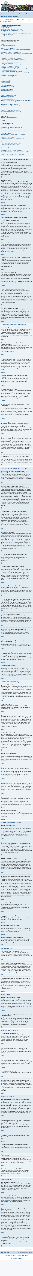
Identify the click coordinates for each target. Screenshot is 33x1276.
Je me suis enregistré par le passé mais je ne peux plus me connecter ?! (16, 33)
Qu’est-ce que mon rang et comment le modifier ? (11, 52)
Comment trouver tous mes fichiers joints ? (10, 144)
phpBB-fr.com (18, 1257)
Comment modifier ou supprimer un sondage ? (10, 66)
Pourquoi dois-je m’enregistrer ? (7, 26)
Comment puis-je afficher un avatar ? (8, 51)
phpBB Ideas (7, 1200)
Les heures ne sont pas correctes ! (8, 45)
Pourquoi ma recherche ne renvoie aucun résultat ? (11, 126)
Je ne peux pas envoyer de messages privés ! (10, 110)
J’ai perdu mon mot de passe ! (7, 34)
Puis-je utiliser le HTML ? (6, 82)
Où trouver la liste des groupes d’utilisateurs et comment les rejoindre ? (16, 100)
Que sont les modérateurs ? (7, 97)
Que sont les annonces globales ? (8, 86)
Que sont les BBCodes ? (6, 81)
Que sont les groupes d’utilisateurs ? (8, 99)
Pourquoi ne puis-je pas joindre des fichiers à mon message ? (14, 68)
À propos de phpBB (5, 1189)
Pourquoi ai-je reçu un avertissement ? (9, 70)
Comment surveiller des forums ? (8, 137)
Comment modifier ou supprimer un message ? (10, 60)
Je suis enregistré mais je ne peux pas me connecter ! (12, 30)
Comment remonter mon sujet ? (7, 76)
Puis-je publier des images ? (7, 85)
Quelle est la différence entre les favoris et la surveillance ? (13, 134)
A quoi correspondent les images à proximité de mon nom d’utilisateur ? (16, 49)
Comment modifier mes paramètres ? (8, 41)
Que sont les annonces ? (6, 87)
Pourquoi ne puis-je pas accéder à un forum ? (10, 67)
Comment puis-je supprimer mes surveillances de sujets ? (13, 138)
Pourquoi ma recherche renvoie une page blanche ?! (12, 127)
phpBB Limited (6, 1185)
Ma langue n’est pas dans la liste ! (8, 48)
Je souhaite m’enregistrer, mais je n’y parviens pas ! (12, 29)
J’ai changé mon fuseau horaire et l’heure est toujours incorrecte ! (14, 46)
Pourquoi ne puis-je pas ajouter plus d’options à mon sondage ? (14, 64)
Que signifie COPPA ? (5, 27)
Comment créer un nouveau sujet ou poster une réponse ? (13, 59)
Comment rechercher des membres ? (8, 128)
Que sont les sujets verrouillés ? (7, 90)
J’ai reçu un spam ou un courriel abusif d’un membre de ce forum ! (15, 113)
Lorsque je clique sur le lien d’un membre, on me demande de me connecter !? (16, 54)
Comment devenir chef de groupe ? (8, 101)
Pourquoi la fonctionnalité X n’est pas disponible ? (11, 150)
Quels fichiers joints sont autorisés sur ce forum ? (11, 143)
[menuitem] (2, 14)
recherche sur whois (24, 1213)
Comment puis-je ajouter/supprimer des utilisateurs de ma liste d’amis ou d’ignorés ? (16, 119)
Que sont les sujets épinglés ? (7, 89)
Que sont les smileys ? (5, 83)
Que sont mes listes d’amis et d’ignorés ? (9, 117)
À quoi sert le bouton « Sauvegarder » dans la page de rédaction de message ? (15, 73)
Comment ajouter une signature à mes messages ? (11, 62)
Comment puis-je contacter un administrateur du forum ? (12, 154)
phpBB (18, 398)
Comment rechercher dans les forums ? (9, 124)
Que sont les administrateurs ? (7, 96)
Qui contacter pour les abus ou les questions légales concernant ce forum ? (15, 152)
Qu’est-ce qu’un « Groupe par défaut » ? (9, 104)
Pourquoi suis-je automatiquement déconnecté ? (11, 35)
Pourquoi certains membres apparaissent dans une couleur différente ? (16, 103)
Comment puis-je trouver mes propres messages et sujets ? (13, 130)
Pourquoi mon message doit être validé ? (9, 75)
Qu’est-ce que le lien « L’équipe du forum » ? (10, 105)
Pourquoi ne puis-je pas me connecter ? (9, 31)
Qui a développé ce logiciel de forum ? (9, 149)
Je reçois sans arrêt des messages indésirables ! (11, 111)
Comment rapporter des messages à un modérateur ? (12, 71)
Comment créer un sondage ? (7, 63)
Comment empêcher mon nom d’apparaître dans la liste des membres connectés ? (15, 43)
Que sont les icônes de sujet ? (7, 91)
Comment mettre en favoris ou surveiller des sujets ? (12, 136)
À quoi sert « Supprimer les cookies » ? (9, 37)
